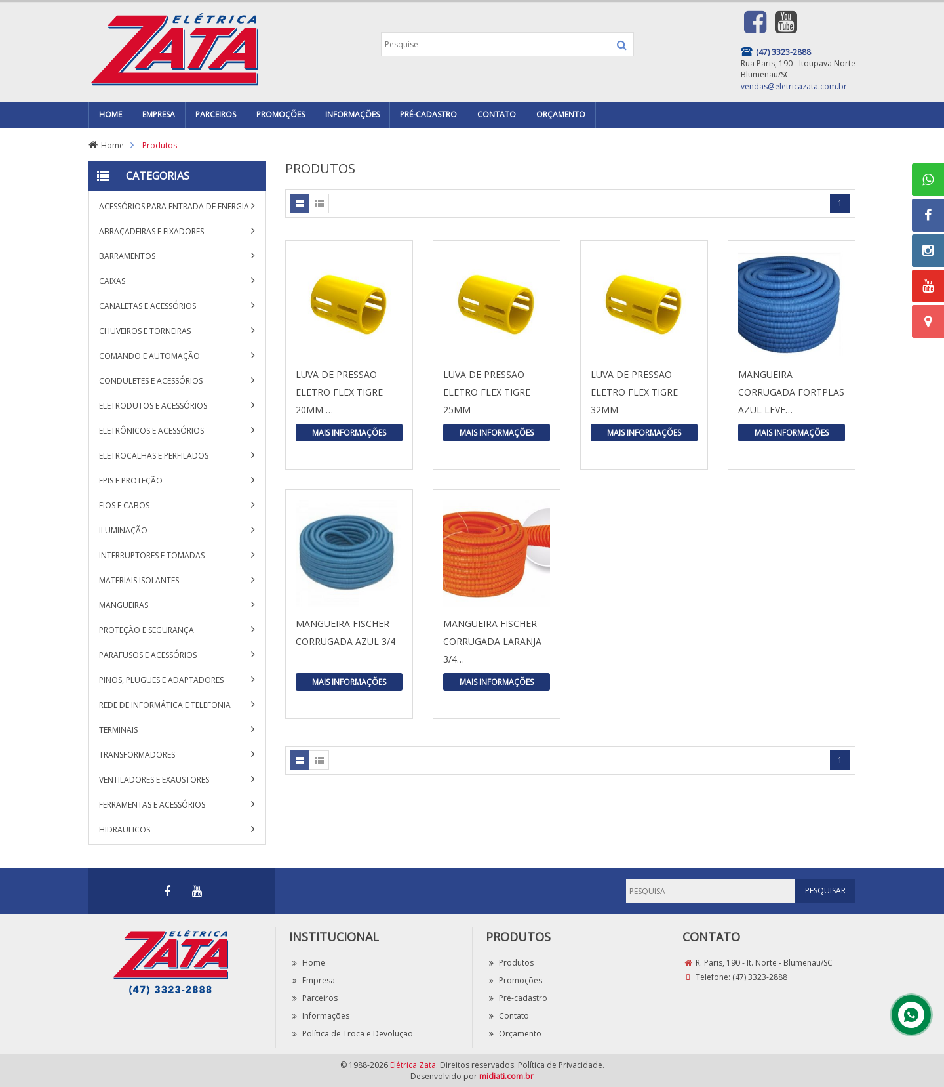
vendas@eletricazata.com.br (794, 86)
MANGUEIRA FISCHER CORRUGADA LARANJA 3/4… (492, 641)
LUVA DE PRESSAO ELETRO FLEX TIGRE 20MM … (339, 392)
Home (112, 145)
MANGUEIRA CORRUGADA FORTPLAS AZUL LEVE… (791, 392)
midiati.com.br (506, 1076)
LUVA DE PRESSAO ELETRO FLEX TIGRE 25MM (486, 392)
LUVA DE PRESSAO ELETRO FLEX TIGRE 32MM (634, 392)
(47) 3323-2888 (759, 977)
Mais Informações (349, 432)
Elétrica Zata (413, 1065)
